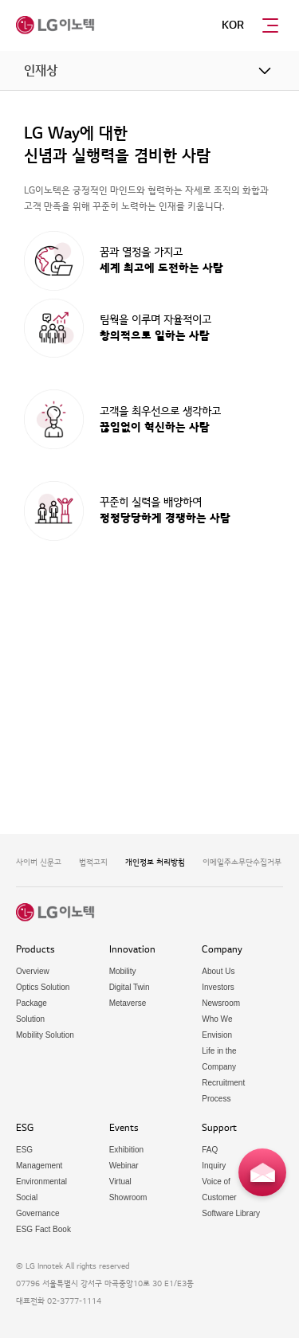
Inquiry (214, 1165)
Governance (37, 1213)
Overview (32, 971)
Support (219, 1128)
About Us (218, 971)
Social (26, 1197)
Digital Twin (129, 987)
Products (35, 950)
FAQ (210, 1149)
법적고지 (93, 862)
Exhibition (126, 1149)
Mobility (122, 971)
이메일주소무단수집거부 (242, 862)
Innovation (132, 950)
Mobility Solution (45, 1035)
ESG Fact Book (43, 1229)
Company (222, 950)
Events (124, 1128)
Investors (218, 987)
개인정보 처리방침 (155, 862)
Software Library (231, 1213)
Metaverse (128, 1003)
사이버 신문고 (38, 862)
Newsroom (221, 1003)
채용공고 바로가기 (93, 644)
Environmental (41, 1181)
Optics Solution (42, 987)
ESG (24, 1128)
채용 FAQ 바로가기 (206, 644)
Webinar (124, 1165)
